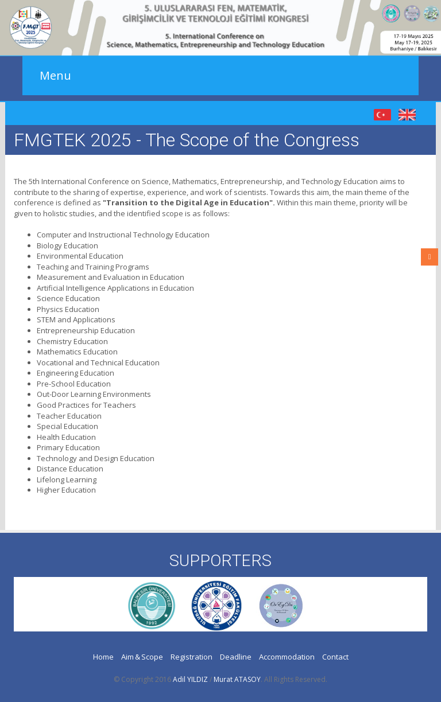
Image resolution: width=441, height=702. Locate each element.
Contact (335, 657)
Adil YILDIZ (190, 679)
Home (103, 657)
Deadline (236, 657)
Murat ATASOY (237, 679)
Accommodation (287, 657)
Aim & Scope (142, 657)
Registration (191, 657)
